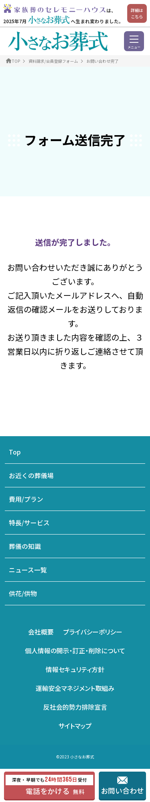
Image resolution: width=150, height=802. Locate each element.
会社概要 (41, 631)
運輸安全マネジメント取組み (75, 688)
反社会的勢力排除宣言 (75, 707)
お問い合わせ (122, 790)
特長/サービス (29, 522)
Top (15, 452)
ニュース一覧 (28, 570)
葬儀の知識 (25, 546)
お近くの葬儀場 (31, 475)
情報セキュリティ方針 (75, 669)
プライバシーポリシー (92, 631)
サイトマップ (75, 725)
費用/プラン (26, 499)
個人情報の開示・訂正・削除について (75, 650)
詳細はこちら (137, 13)
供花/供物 (23, 593)
